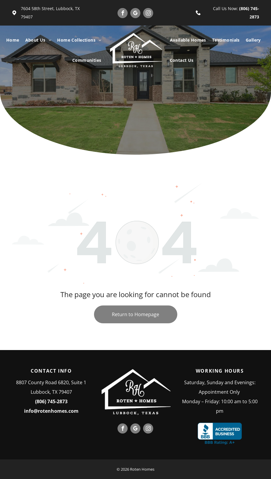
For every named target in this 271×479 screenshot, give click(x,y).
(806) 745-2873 (51, 401)
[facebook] (123, 14)
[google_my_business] (135, 14)
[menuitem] (12, 40)
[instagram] (148, 14)
